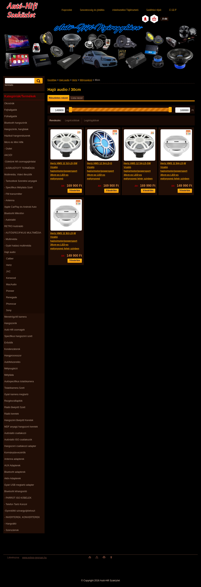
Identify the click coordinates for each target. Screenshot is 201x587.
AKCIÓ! (8, 155)
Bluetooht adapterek (14, 472)
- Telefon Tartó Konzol (15, 504)
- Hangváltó (10, 523)
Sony (8, 310)
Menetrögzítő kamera (15, 316)
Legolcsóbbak (72, 120)
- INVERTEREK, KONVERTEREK (22, 517)
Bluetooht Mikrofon (14, 213)
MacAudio (11, 284)
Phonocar (11, 304)
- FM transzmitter (13, 194)
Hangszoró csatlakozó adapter (20, 446)
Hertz (9, 265)
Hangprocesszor (12, 355)
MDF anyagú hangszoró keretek (21, 426)
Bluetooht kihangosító (15, 491)
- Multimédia (10, 239)
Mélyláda (9, 375)
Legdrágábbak (91, 120)
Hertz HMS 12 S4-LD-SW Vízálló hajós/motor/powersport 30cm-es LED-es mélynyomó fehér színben (138, 171)
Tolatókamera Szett (14, 388)
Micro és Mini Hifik (13, 142)
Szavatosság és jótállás (92, 9)
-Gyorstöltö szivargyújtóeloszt (19, 510)
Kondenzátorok (12, 349)
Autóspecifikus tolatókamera (19, 381)
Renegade (11, 297)
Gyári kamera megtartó (16, 394)
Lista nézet (76, 98)
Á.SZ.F (172, 9)
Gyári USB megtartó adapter (19, 485)
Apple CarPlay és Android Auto (20, 207)
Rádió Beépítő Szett (14, 407)
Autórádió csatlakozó (15, 433)
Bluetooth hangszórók (15, 122)
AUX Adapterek (12, 465)
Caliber (10, 258)
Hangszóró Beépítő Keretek (18, 420)
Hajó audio (10, 252)
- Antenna (9, 200)
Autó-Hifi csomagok (14, 329)
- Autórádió (10, 219)
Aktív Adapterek (12, 478)
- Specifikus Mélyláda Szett (18, 187)
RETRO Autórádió (13, 226)
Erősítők (8, 342)
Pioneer (10, 291)
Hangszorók (10, 323)
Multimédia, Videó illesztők (18, 174)
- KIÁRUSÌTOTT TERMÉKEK (19, 168)
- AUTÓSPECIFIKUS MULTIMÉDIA (22, 232)
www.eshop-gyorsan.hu (34, 557)
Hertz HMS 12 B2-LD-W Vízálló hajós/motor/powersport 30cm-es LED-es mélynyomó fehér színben (64, 241)
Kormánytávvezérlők (15, 452)
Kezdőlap (52, 80)
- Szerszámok (11, 530)
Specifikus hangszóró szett (18, 336)
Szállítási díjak (153, 9)
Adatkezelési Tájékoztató (125, 9)
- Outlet (8, 148)
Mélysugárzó (11, 368)
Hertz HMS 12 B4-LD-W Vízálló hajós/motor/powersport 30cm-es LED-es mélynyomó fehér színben (174, 171)
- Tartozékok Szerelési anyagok (20, 181)
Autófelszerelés (12, 362)
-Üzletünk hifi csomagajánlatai (20, 161)
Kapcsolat (66, 9)
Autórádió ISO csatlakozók (18, 439)
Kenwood (11, 278)
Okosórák (9, 103)
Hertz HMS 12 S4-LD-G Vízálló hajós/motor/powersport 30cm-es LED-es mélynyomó (100, 171)
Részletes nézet (58, 97)
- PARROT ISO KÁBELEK (17, 497)
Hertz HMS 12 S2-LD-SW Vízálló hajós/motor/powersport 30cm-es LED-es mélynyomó (63, 171)
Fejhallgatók (10, 110)
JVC (8, 271)
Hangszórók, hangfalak (16, 129)
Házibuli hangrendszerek (17, 135)
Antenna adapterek (14, 459)
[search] (38, 81)
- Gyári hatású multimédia (17, 245)
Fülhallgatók (10, 116)
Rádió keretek (11, 413)
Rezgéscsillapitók (13, 400)
